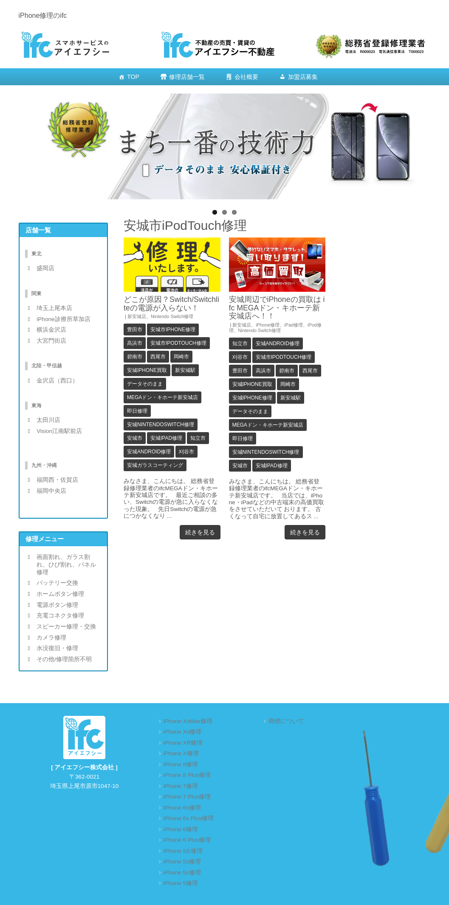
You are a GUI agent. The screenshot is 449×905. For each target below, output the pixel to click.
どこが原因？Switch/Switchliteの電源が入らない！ (171, 303)
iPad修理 (293, 324)
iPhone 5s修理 (182, 861)
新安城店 (136, 316)
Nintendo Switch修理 (172, 316)
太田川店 (48, 420)
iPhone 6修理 (181, 829)
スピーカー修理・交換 (66, 626)
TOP (133, 76)
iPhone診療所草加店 (63, 319)
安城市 (134, 438)
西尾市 (158, 357)
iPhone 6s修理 (182, 807)
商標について (286, 721)
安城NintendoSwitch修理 (160, 424)
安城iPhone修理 (252, 398)
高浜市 (134, 343)
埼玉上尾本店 (54, 308)
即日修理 (137, 411)
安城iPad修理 (166, 438)
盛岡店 (45, 268)
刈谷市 (186, 452)
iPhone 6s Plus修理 (189, 818)
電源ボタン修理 (57, 605)
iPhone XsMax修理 (188, 721)
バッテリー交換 (57, 583)
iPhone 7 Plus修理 (187, 796)
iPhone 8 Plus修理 (187, 775)
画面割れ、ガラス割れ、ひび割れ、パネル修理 (66, 564)
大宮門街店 (51, 341)
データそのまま (145, 384)
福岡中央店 (51, 491)
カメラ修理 (51, 637)
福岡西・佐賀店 (57, 480)
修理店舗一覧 (187, 76)
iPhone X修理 (181, 753)
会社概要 (246, 76)
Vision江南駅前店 (59, 431)
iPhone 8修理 (181, 764)
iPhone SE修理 (183, 851)
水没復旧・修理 (57, 648)
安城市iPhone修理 (172, 329)
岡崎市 (181, 357)
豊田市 (134, 329)
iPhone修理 (268, 324)
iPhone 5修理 (181, 883)
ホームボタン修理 (60, 594)
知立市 (198, 438)
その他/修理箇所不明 (64, 659)
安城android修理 (149, 452)
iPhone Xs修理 (183, 732)
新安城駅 (185, 370)
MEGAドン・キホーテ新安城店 (162, 397)
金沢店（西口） (57, 380)
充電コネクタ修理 (60, 615)
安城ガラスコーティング (155, 465)
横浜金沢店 (51, 330)
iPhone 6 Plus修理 (187, 840)
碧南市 (134, 357)
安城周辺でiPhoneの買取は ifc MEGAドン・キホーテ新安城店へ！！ (277, 307)
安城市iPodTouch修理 (178, 343)
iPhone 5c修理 (182, 872)
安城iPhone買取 (147, 370)
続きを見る (200, 532)
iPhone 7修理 (181, 786)
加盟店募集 (303, 76)
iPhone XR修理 (183, 743)
